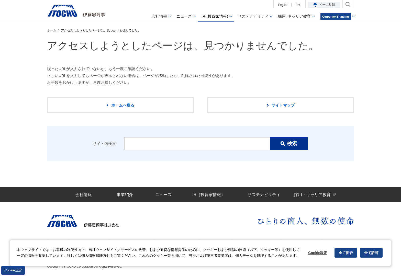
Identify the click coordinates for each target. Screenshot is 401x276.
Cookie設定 (13, 270)
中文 (298, 5)
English (283, 5)
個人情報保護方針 (95, 256)
